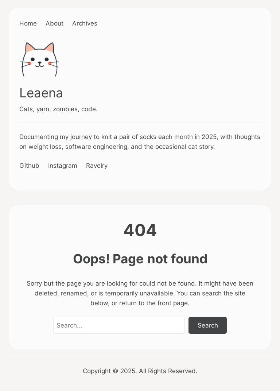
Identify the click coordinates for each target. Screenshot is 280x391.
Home (28, 23)
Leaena (41, 93)
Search (208, 325)
